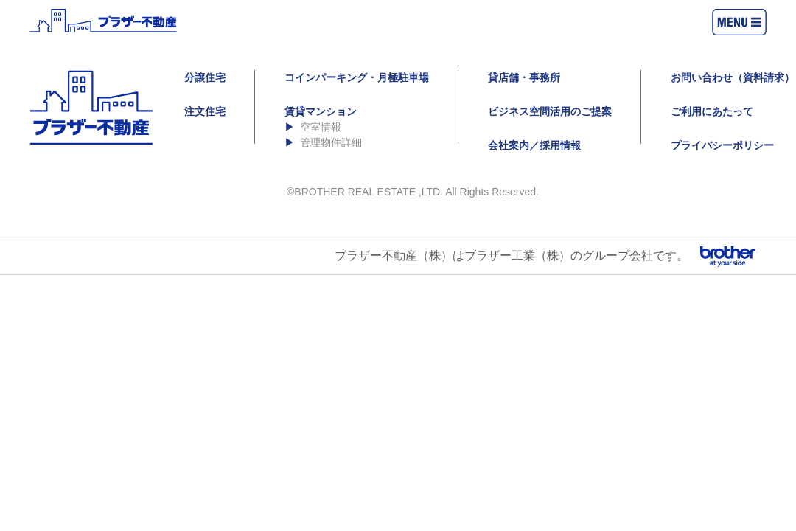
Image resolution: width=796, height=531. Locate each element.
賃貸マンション (320, 111)
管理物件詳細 (331, 142)
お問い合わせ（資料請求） (733, 77)
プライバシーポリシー (722, 145)
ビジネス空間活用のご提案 (550, 111)
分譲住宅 (205, 77)
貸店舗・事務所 (524, 77)
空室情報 (320, 127)
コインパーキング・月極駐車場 (356, 77)
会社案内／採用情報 (534, 145)
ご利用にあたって (712, 111)
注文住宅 (205, 111)
